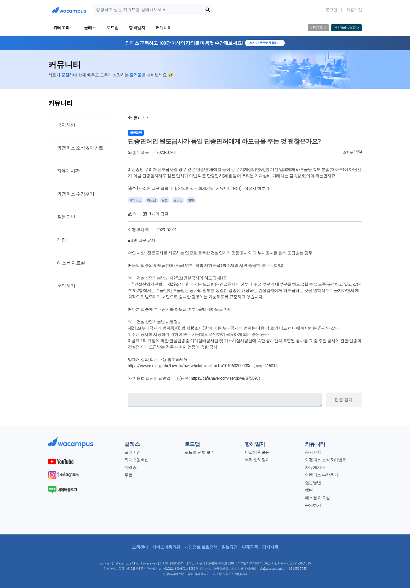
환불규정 (229, 547)
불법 (165, 200)
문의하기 (313, 505)
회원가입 (354, 9)
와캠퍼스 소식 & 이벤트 (325, 459)
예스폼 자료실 (317, 497)
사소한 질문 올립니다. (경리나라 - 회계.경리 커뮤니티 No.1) (190, 188)
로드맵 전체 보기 (199, 452)
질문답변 (313, 482)
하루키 (263, 188)
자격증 (130, 467)
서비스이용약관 (166, 547)
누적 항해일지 (257, 459)
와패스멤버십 (136, 459)
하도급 (151, 200)
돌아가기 (139, 118)
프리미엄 (132, 452)
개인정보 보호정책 (200, 547)
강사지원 (270, 547)
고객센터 (140, 547)
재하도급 (135, 200)
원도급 (178, 200)
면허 (191, 200)
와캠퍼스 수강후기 (321, 474)
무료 (128, 474)
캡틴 (309, 490)
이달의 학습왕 (257, 452)
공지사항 (313, 452)
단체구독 (250, 547)
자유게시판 (315, 467)
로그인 (331, 9)
